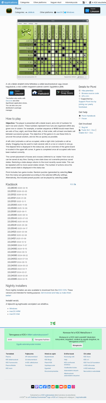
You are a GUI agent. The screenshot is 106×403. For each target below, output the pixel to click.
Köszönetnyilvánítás (51, 371)
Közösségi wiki (69, 357)
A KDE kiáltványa (89, 368)
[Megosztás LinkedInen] (49, 385)
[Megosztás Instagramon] (73, 385)
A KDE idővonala (89, 365)
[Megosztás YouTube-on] (61, 385)
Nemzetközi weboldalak (92, 371)
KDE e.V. (86, 359)
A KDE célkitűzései (31, 362)
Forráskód (28, 365)
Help (65, 359)
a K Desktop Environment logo (39, 397)
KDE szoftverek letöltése (69, 364)
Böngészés (77, 345)
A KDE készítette (99, 2)
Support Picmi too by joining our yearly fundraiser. (87, 104)
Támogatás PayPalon (42, 339)
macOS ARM (14, 311)
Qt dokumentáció (31, 359)
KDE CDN (62, 290)
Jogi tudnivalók (81, 397)
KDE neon (9, 368)
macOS (58, 12)
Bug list (85, 127)
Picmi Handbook (88, 116)
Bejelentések (49, 357)
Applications (9, 3)
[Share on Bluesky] (40, 385)
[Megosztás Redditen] (53, 385)
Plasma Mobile (11, 365)
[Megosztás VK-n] (69, 385)
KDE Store (87, 357)
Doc (93, 130)
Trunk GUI (85, 130)
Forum (84, 118)
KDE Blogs (48, 359)
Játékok (30, 12)
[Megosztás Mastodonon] (36, 385)
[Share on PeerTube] (65, 385)
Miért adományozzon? (38, 334)
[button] (84, 2)
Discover (9, 101)
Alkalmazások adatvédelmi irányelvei (72, 375)
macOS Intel (14, 314)
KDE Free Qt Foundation (92, 362)
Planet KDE (48, 362)
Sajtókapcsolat (50, 365)
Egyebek (48, 368)
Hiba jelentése (87, 91)
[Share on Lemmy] (57, 385)
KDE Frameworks (12, 362)
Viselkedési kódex (70, 367)
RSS (73, 184)
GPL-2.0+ (85, 96)
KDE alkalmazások (12, 359)
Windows (69, 12)
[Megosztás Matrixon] (32, 385)
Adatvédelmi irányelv (71, 370)
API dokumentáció (31, 357)
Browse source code (90, 93)
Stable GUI (83, 133)
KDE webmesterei (47, 395)
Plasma (8, 357)
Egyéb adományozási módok (29, 344)
